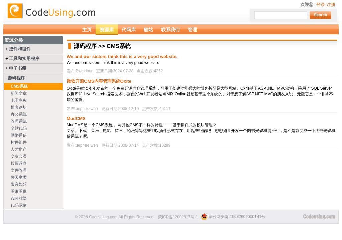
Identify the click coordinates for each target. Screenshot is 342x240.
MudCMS (76, 118)
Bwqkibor (84, 71)
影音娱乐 (19, 184)
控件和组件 (20, 48)
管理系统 (19, 121)
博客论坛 (19, 107)
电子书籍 (17, 68)
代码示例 (19, 205)
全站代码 (19, 128)
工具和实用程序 (24, 58)
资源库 (107, 29)
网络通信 (19, 135)
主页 (87, 29)
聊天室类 (19, 177)
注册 (331, 4)
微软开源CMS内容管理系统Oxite (99, 81)
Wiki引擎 (18, 198)
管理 (192, 29)
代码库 (129, 29)
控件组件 (19, 142)
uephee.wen (87, 108)
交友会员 (19, 156)
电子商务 (19, 100)
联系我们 (170, 29)
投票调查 (19, 163)
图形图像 (19, 191)
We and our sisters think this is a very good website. (122, 56)
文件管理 (19, 170)
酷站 (148, 29)
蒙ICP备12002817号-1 (178, 217)
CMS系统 (19, 86)
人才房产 (19, 149)
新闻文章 (19, 93)
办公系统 (19, 114)
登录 (320, 4)
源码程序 (16, 77)
